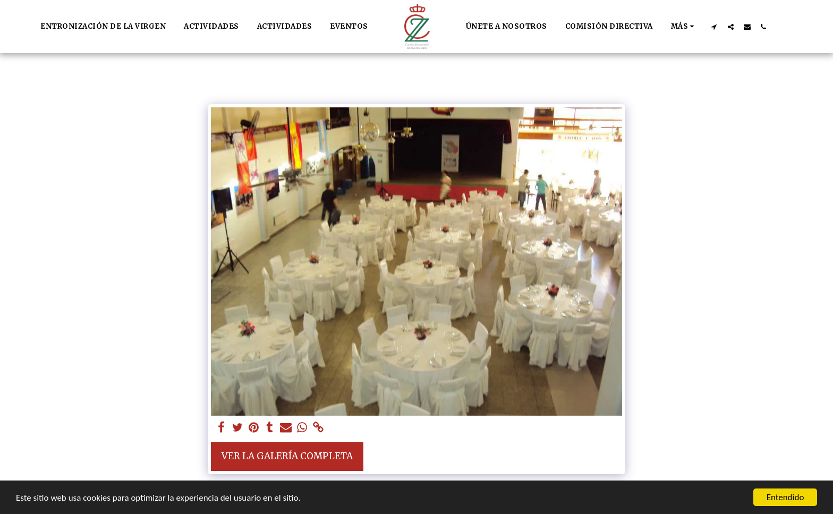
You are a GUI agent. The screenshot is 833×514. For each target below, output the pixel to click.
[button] (714, 26)
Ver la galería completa (287, 456)
